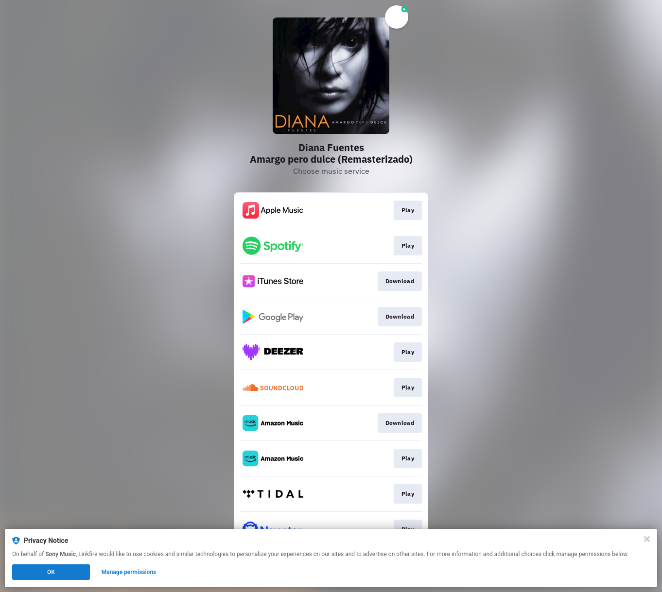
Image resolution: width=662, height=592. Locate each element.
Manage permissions (129, 572)
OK (51, 572)
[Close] (647, 539)
